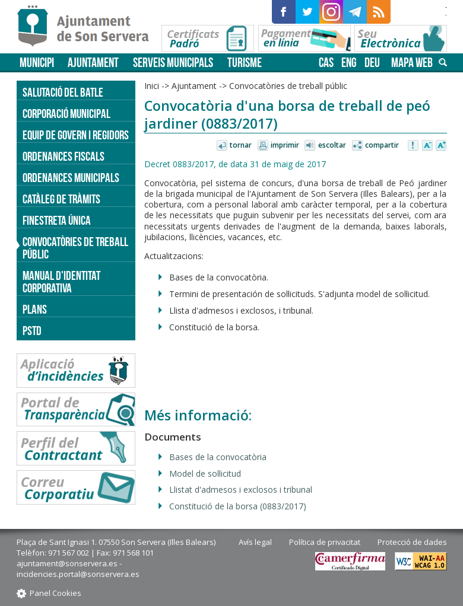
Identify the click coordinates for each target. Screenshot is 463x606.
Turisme (244, 62)
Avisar (414, 146)
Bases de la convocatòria (218, 457)
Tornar (241, 145)
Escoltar (332, 145)
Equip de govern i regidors (76, 135)
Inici (151, 85)
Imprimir (285, 145)
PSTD (32, 330)
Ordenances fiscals (63, 156)
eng (349, 62)
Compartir (382, 145)
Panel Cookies (55, 593)
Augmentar (441, 146)
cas (326, 62)
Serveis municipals (173, 62)
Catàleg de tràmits (61, 199)
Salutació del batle (63, 92)
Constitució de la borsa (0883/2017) (237, 506)
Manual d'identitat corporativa (61, 282)
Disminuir (427, 146)
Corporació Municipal (66, 113)
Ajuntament (93, 62)
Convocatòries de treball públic (288, 85)
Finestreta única (57, 220)
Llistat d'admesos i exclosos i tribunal (240, 489)
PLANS (35, 309)
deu (372, 62)
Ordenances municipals (71, 177)
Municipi (37, 62)
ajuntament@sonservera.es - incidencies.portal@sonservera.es (78, 568)
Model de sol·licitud (205, 473)
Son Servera (88, 26)
